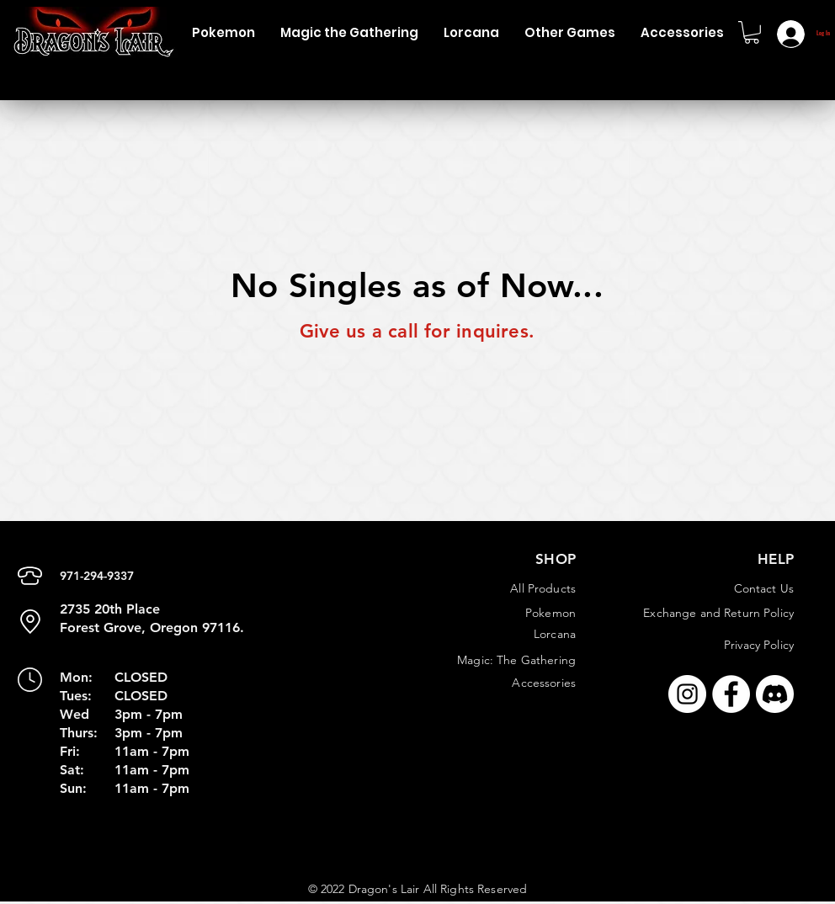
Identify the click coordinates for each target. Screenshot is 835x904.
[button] (223, 32)
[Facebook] (731, 694)
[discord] (775, 694)
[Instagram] (687, 694)
